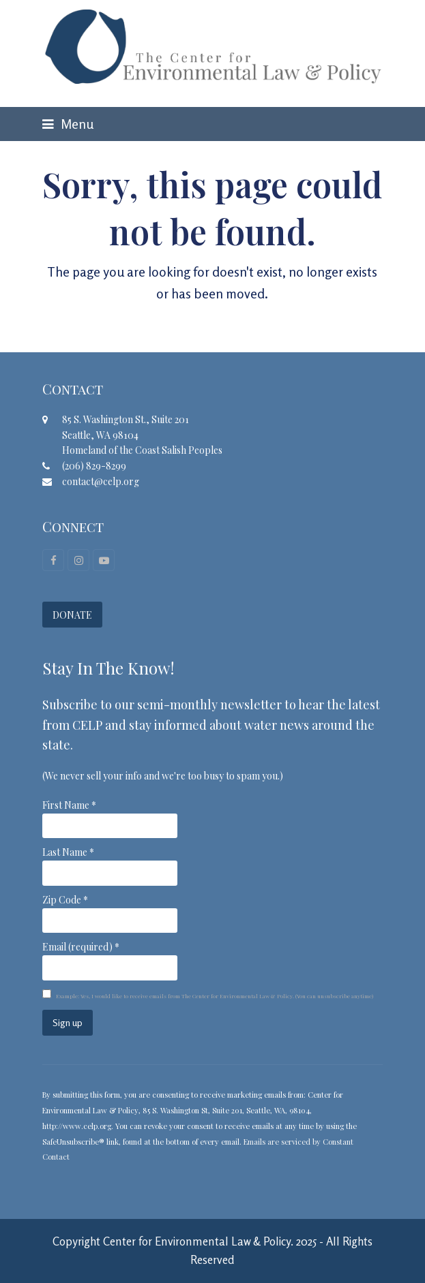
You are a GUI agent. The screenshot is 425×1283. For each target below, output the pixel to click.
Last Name (68, 852)
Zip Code (65, 899)
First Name (69, 805)
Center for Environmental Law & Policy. (198, 1241)
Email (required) (80, 946)
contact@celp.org (100, 481)
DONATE (72, 614)
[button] (67, 124)
